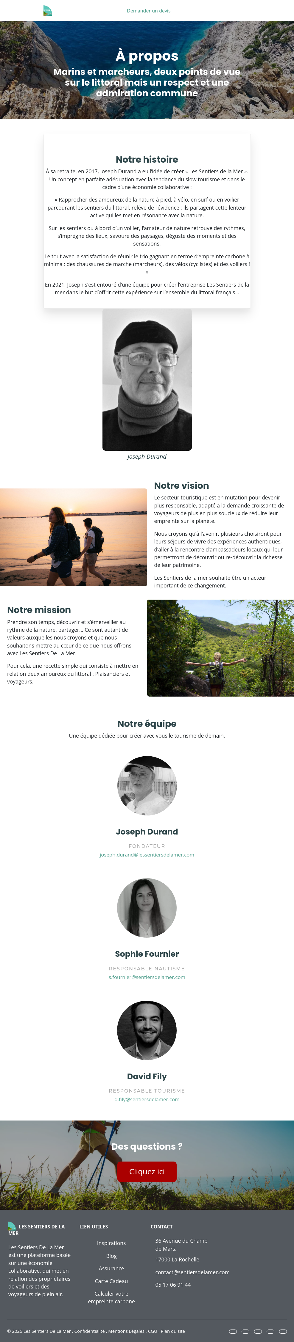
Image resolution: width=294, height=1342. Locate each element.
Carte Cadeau (111, 1281)
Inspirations (111, 1243)
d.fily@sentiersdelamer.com (146, 1099)
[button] (233, 1332)
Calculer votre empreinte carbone (111, 1297)
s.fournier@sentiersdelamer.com (147, 977)
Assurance (111, 1268)
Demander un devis (149, 10)
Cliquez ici (147, 1171)
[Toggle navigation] (243, 11)
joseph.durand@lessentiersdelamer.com (147, 854)
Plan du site (173, 1331)
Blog (111, 1255)
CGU (152, 1331)
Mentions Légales (126, 1331)
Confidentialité (89, 1331)
